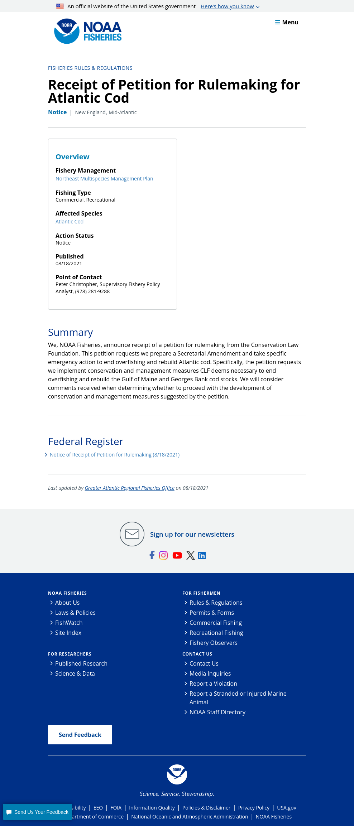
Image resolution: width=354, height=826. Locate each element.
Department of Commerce (93, 816)
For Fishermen (201, 593)
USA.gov (286, 807)
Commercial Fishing (216, 623)
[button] (37, 812)
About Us (67, 603)
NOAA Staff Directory (217, 712)
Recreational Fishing (216, 633)
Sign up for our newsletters (192, 534)
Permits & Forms (212, 613)
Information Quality (152, 807)
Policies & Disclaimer (206, 807)
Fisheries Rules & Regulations (90, 67)
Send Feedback (80, 735)
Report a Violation (213, 683)
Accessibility (72, 807)
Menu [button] (286, 22)
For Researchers (69, 654)
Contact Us (197, 654)
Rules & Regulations (216, 603)
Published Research (81, 663)
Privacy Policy (253, 807)
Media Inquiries (210, 673)
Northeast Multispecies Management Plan (104, 178)
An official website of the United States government (155, 6)
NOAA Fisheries (67, 593)
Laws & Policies (75, 613)
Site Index (68, 633)
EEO (98, 807)
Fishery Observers (214, 643)
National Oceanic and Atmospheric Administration (189, 816)
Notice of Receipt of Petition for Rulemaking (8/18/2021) (115, 454)
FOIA (115, 807)
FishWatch (69, 623)
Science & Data (75, 673)
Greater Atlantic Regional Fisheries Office (129, 487)
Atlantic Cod (69, 221)
